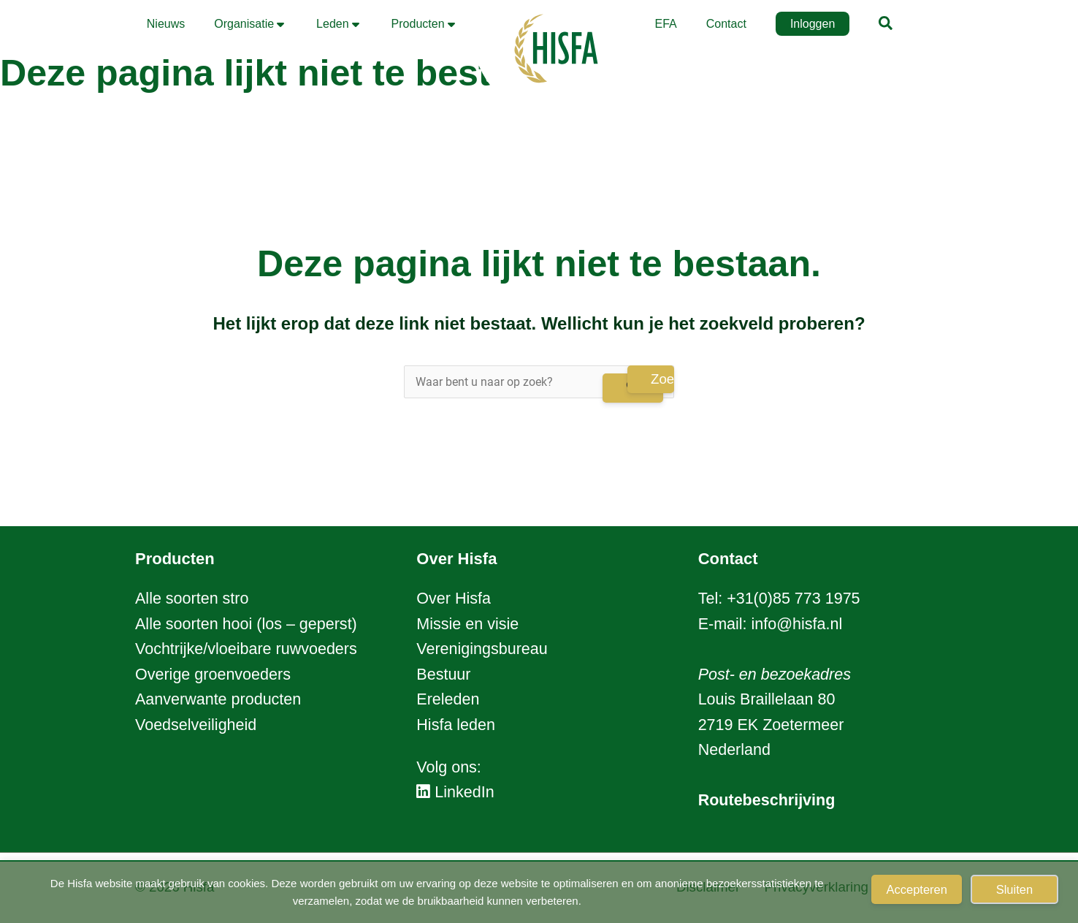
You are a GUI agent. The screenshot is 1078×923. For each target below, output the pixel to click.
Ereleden (447, 699)
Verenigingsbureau (481, 649)
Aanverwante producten (218, 699)
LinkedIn (455, 792)
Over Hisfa (453, 598)
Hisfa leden (455, 725)
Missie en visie (467, 624)
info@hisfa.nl (797, 624)
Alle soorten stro (191, 598)
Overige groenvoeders (213, 674)
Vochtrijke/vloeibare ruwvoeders (246, 649)
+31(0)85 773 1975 (793, 598)
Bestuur (443, 674)
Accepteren (916, 889)
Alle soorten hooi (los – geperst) (246, 624)
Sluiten (1014, 889)
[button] (886, 25)
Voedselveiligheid (195, 725)
